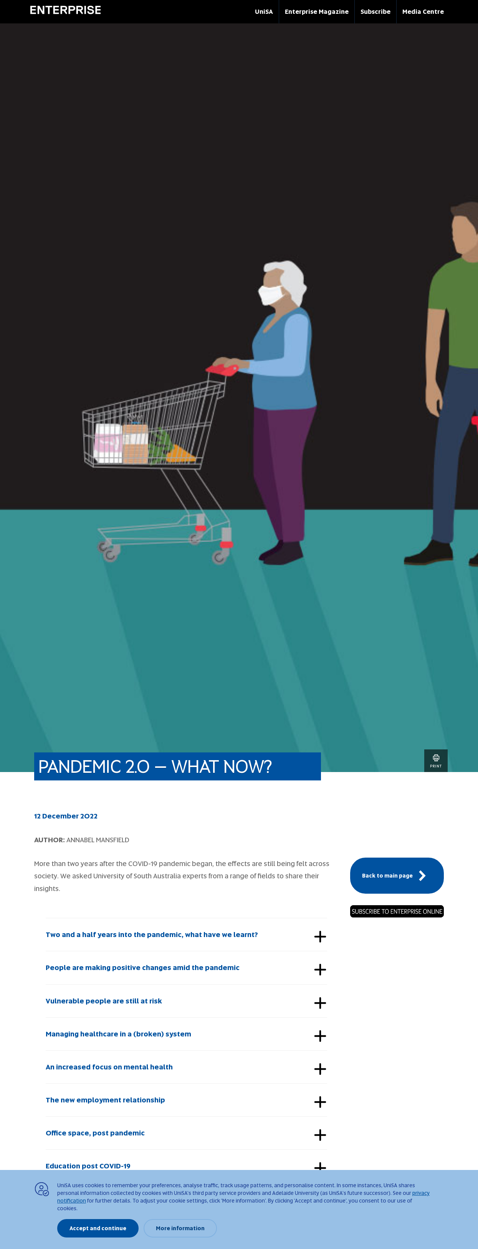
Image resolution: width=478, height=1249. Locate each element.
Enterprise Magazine (317, 12)
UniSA (264, 12)
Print (436, 761)
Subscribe (375, 12)
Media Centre (423, 12)
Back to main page (397, 875)
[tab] (186, 934)
